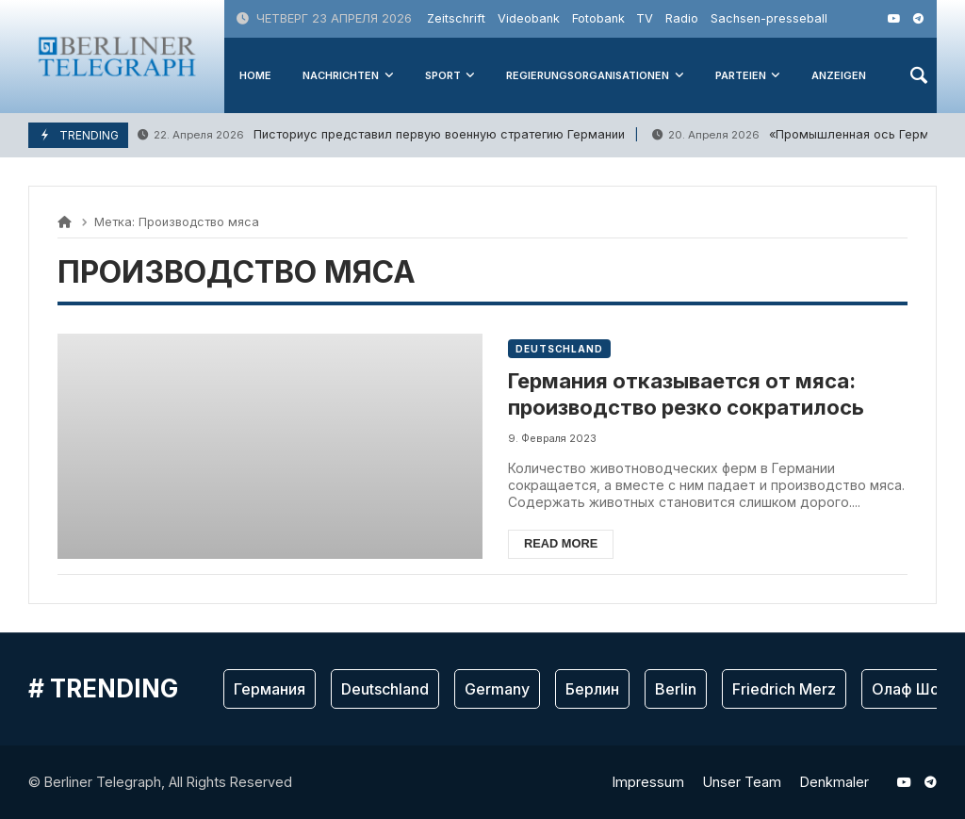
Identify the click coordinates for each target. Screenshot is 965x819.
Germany (497, 689)
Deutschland (559, 348)
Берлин (592, 689)
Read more (560, 543)
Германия (269, 689)
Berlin (675, 689)
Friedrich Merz (784, 689)
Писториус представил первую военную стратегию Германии (381, 135)
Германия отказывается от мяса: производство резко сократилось (686, 394)
